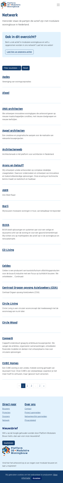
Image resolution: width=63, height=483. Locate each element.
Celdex (6, 266)
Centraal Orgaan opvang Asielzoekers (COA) (30, 288)
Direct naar (9, 404)
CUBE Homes (10, 363)
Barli (5, 206)
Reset (25, 68)
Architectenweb (12, 149)
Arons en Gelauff (13, 165)
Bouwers (6, 409)
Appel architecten (13, 131)
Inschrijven (8, 443)
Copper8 (7, 338)
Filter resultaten (12, 68)
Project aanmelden (33, 412)
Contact (28, 409)
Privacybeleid (30, 420)
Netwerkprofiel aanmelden (36, 416)
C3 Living (8, 250)
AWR (5, 190)
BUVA (5, 225)
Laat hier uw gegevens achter (19, 52)
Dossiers (6, 416)
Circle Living (10, 304)
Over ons (30, 404)
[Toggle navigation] (58, 5)
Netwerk (5, 420)
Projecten (6, 412)
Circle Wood (9, 323)
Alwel (5, 93)
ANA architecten (12, 109)
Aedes (6, 77)
